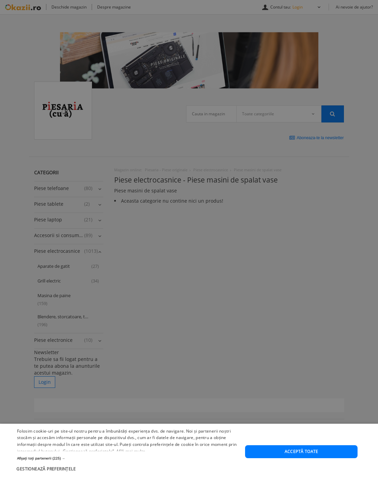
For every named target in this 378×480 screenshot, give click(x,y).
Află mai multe (130, 454)
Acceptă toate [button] (301, 454)
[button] (127, 461)
